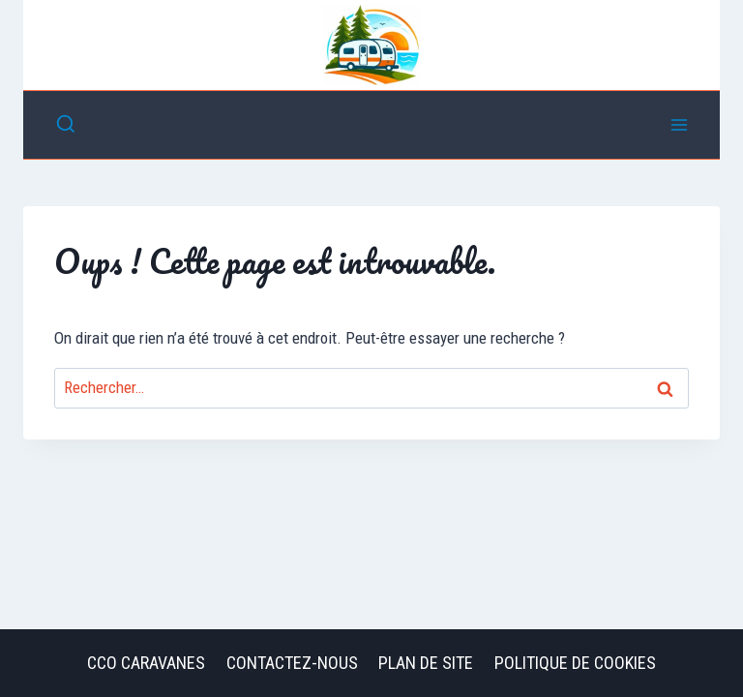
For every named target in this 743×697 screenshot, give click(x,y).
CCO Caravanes (146, 662)
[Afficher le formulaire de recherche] (65, 125)
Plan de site (425, 662)
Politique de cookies (575, 662)
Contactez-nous (292, 662)
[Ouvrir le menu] (679, 124)
